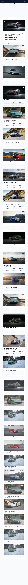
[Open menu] (25, 1)
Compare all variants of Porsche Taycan (10, 39)
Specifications (7, 63)
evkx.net (3, 3)
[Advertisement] (14, 11)
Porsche (10, 3)
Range (14, 61)
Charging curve (21, 61)
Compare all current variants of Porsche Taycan (11, 37)
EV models (7, 3)
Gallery (14, 63)
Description (7, 61)
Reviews (21, 63)
